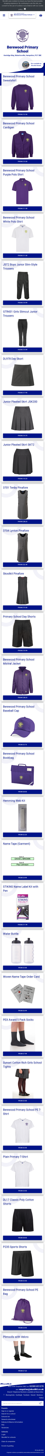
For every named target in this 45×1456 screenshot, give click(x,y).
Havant (33, 1395)
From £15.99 (22, 350)
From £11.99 (22, 925)
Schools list (5, 1417)
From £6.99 (22, 1011)
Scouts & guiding (7, 1446)
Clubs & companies (8, 1441)
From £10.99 (22, 303)
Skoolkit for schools (8, 1437)
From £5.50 (22, 1281)
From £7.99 (22, 1054)
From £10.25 (22, 479)
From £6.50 (22, 1148)
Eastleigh (19, 1395)
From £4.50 (22, 1191)
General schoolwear (8, 1419)
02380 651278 (37, 1386)
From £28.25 (22, 521)
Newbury (40, 1395)
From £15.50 (22, 161)
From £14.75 (22, 436)
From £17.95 (22, 393)
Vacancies (5, 1428)
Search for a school (8, 1414)
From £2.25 (22, 835)
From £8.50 (22, 792)
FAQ (2, 1425)
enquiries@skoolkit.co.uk (31, 1389)
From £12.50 (22, 114)
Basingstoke (10, 1395)
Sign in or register (7, 1411)
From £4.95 (22, 1328)
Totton (41, 1398)
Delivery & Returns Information (12, 1422)
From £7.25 (22, 1371)
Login (3, 1434)
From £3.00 (22, 968)
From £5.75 (22, 745)
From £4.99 (22, 878)
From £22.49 (22, 565)
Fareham (26, 1395)
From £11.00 (22, 208)
